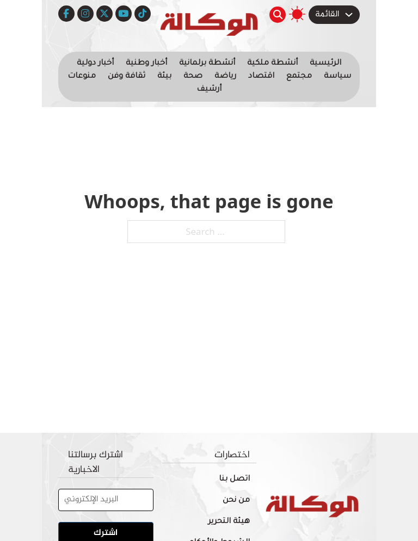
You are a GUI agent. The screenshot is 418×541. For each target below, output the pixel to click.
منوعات (81, 76)
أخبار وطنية (146, 63)
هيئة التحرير (229, 522)
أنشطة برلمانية (207, 63)
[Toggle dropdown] (349, 14)
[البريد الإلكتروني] (105, 500)
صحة (192, 76)
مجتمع (299, 76)
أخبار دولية (95, 63)
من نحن (236, 500)
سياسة (337, 76)
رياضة (225, 76)
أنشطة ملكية (272, 63)
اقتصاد (261, 76)
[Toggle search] (277, 15)
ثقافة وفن (126, 76)
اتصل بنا (234, 479)
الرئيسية (325, 63)
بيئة (164, 76)
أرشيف (209, 89)
